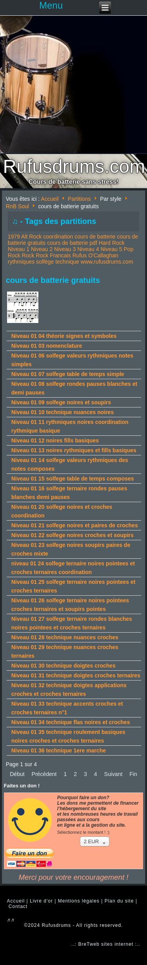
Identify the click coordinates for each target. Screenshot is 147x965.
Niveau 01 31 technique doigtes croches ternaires (75, 675)
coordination (58, 236)
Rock (28, 255)
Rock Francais (53, 255)
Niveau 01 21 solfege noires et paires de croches (74, 525)
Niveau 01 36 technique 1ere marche (58, 750)
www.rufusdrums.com (107, 262)
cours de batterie (94, 236)
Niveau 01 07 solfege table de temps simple (67, 374)
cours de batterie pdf (72, 243)
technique (67, 262)
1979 (14, 236)
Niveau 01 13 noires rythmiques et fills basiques (73, 450)
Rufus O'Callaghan (95, 255)
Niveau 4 (88, 249)
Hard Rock (112, 243)
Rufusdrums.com (74, 166)
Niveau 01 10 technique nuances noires (62, 412)
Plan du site (119, 901)
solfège (45, 262)
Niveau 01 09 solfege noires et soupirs (61, 402)
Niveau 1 (18, 249)
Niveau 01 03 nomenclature (46, 346)
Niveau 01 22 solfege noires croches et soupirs (72, 535)
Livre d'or (41, 901)
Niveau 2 (42, 249)
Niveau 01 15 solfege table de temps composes (72, 478)
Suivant (113, 774)
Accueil (49, 199)
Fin (133, 774)
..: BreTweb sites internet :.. (105, 944)
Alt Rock (31, 236)
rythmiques (21, 262)
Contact (18, 906)
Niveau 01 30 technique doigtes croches (63, 665)
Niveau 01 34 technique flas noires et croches (70, 722)
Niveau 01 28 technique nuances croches (64, 637)
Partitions (79, 199)
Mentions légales (79, 901)
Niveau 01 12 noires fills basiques (55, 440)
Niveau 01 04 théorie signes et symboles (63, 336)
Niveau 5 (111, 249)
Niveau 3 (65, 249)
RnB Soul (17, 206)
